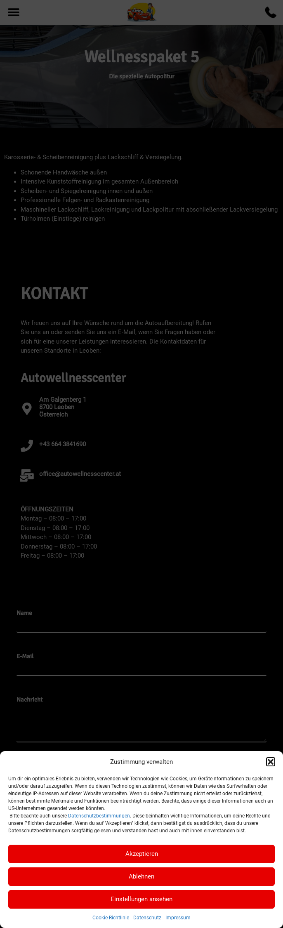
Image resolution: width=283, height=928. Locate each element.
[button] (270, 762)
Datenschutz (147, 918)
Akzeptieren (141, 853)
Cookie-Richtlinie (110, 918)
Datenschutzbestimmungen (99, 816)
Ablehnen (141, 876)
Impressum (178, 918)
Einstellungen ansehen (141, 899)
